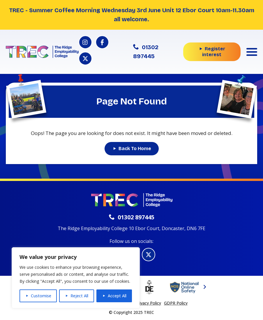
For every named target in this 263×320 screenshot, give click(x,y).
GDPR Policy (176, 303)
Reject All (79, 295)
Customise (41, 295)
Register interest (213, 51)
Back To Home (135, 148)
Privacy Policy (148, 303)
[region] (76, 277)
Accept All (117, 295)
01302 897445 (145, 52)
